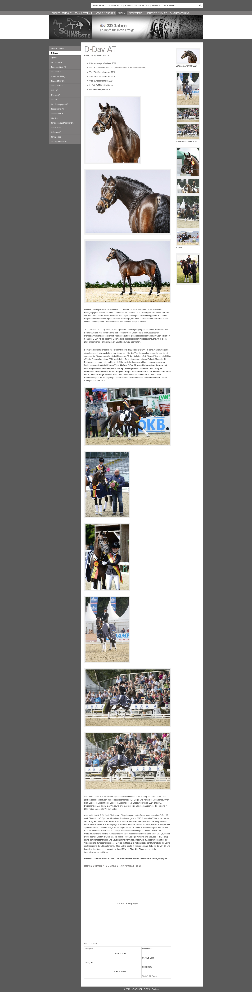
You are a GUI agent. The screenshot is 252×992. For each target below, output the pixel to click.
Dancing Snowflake (58, 142)
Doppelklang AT (57, 109)
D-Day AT (54, 53)
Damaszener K (56, 114)
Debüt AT (54, 100)
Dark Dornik (55, 137)
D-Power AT (55, 132)
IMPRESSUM (169, 6)
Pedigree (89, 949)
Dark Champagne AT (59, 104)
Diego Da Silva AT (58, 67)
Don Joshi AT (56, 72)
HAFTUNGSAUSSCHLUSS (137, 6)
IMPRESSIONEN (136, 13)
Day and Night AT (57, 81)
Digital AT (54, 58)
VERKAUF (87, 13)
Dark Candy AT (56, 62)
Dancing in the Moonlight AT (62, 123)
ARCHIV (121, 13)
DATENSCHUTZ (115, 6)
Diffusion (54, 118)
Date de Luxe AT (57, 48)
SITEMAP (156, 6)
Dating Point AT (57, 86)
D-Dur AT (54, 90)
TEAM (77, 13)
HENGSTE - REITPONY (61, 13)
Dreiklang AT (55, 95)
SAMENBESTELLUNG (179, 13)
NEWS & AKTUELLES (105, 13)
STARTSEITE (98, 6)
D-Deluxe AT (55, 128)
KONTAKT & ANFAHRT (157, 13)
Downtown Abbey (57, 76)
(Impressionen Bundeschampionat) (130, 68)
